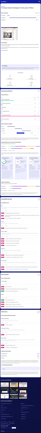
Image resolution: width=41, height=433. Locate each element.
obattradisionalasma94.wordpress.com (27, 405)
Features (5, 421)
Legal (13, 421)
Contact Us (9, 421)
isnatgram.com (23, 414)
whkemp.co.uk (23, 418)
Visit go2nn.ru (4, 50)
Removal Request (11, 423)
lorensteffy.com (23, 416)
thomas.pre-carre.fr (4, 407)
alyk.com (2, 405)
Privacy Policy (3, 424)
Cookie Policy (8, 424)
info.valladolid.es (3, 418)
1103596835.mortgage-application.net (7, 416)
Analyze (14, 427)
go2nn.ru (3, 6)
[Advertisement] (20, 24)
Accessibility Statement (4, 423)
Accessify (4, 1)
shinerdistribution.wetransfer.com (6, 403)
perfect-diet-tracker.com (25, 412)
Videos (2, 421)
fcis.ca (2, 412)
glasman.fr (22, 403)
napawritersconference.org (5, 414)
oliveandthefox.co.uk (24, 407)
